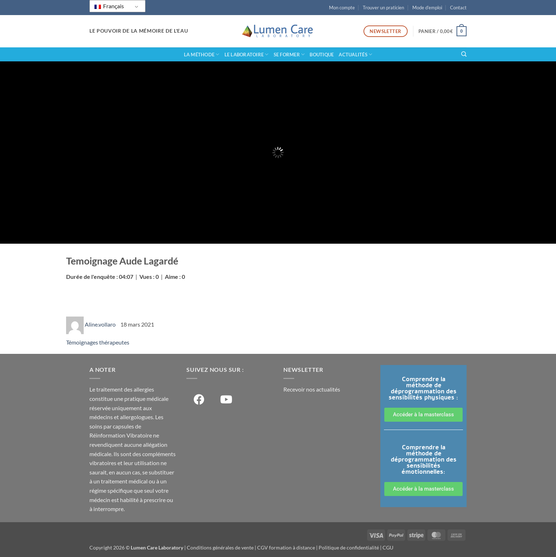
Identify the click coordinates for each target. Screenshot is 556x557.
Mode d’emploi (427, 7)
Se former (289, 54)
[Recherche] (464, 54)
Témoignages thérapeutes (97, 342)
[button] (442, 31)
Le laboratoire (246, 54)
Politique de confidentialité (349, 547)
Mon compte (342, 7)
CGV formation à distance (286, 547)
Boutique (322, 54)
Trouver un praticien (383, 7)
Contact (458, 7)
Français (109, 6)
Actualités (355, 54)
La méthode (201, 54)
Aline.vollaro (101, 324)
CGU (388, 547)
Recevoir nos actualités (311, 389)
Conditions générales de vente (220, 547)
